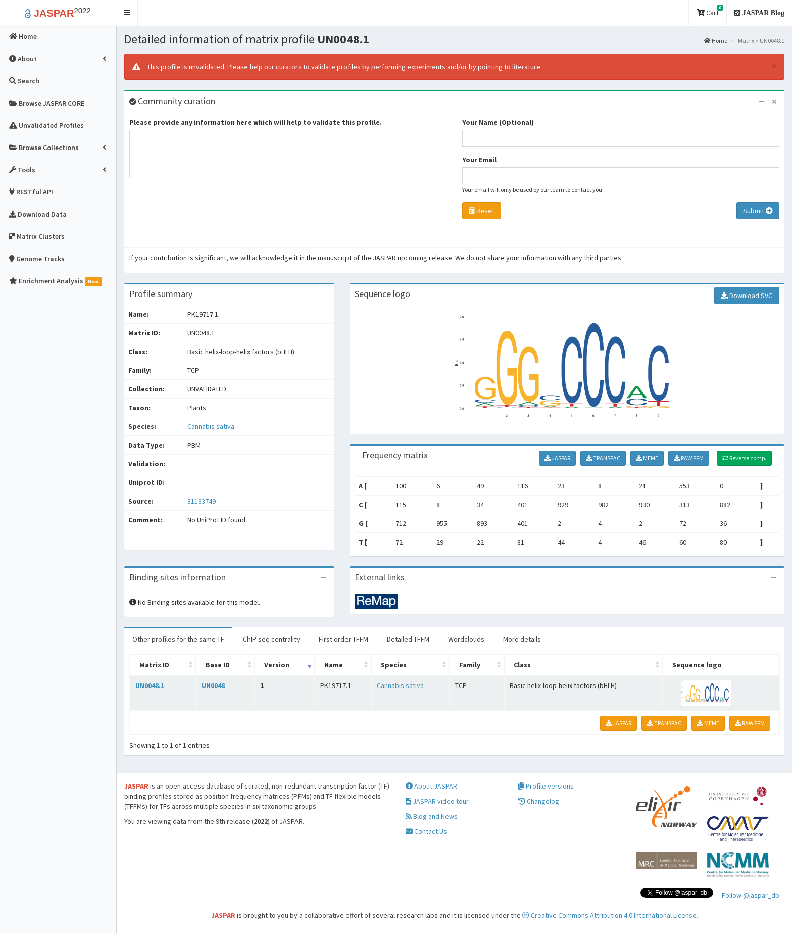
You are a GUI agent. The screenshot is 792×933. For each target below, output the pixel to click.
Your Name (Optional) (498, 122)
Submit (758, 210)
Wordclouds (466, 639)
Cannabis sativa (210, 426)
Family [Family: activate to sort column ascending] (469, 664)
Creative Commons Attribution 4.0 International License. (610, 915)
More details (522, 639)
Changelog (538, 801)
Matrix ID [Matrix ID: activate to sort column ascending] (154, 664)
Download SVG (747, 295)
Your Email (479, 159)
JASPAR (557, 458)
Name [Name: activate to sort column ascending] (333, 664)
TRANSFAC (603, 458)
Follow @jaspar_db (750, 895)
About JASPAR (431, 786)
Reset (481, 210)
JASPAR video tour (437, 801)
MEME (647, 458)
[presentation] (206, 214)
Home (715, 40)
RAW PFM (689, 458)
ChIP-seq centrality (271, 639)
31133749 (201, 501)
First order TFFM (343, 639)
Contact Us (426, 831)
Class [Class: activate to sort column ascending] (522, 664)
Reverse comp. (744, 458)
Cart (710, 11)
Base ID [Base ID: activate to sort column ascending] (218, 664)
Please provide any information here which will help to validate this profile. (255, 122)
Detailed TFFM (408, 639)
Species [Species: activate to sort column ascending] (394, 664)
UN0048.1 (149, 685)
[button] (127, 13)
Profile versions (546, 786)
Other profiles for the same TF (178, 639)
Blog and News (432, 816)
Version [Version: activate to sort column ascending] (276, 664)
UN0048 (213, 685)
